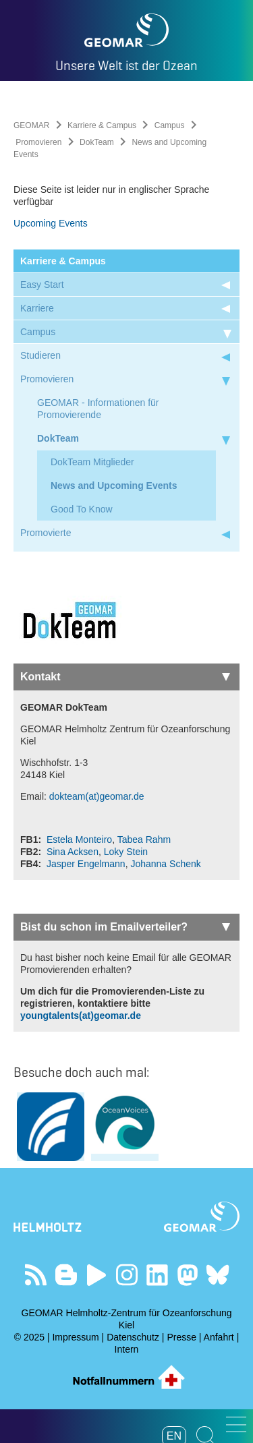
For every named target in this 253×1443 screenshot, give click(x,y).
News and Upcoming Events (114, 485)
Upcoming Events (50, 223)
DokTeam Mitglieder (92, 462)
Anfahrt (219, 1337)
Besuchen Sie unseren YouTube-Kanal (96, 1275)
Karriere (37, 308)
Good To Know (82, 509)
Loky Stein (126, 851)
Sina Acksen (73, 851)
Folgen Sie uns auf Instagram (126, 1275)
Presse (181, 1337)
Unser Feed (35, 1275)
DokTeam (97, 142)
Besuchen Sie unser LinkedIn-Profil (157, 1275)
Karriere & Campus (101, 125)
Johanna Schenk (165, 863)
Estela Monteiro (79, 839)
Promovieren (38, 142)
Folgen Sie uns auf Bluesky (217, 1275)
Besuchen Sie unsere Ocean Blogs (66, 1275)
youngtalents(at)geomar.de (80, 1015)
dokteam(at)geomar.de (96, 796)
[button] (236, 1424)
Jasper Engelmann (86, 863)
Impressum (75, 1337)
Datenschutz (133, 1337)
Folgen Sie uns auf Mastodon (187, 1275)
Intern (127, 1349)
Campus (169, 125)
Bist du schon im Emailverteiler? (125, 927)
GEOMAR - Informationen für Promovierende (98, 408)
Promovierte (45, 532)
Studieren (40, 355)
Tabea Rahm (144, 839)
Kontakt (125, 676)
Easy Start (42, 284)
